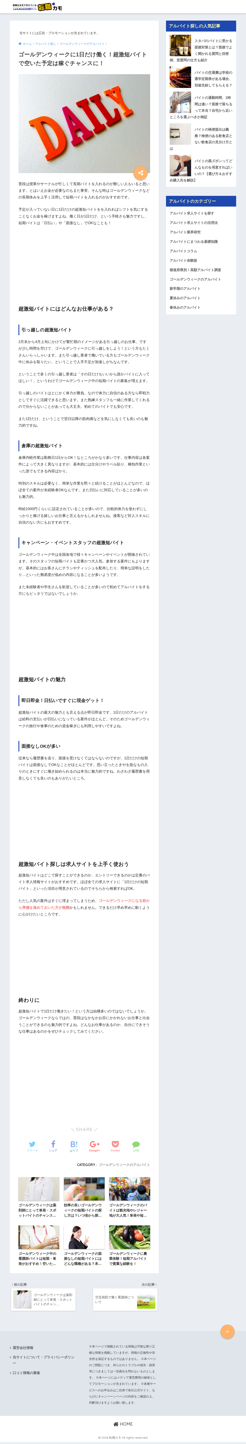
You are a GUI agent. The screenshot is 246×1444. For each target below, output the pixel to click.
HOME (123, 1426)
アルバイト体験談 (184, 271)
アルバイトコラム (184, 262)
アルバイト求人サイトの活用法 (195, 233)
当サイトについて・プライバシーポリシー (43, 1362)
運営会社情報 (23, 1350)
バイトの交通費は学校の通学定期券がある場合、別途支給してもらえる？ (200, 83)
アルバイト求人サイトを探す (193, 223)
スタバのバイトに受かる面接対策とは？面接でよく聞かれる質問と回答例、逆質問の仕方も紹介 (200, 51)
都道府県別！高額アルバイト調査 (197, 281)
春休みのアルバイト (186, 319)
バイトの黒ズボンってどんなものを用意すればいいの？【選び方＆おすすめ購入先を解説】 (200, 180)
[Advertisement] (84, 262)
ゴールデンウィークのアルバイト (124, 1165)
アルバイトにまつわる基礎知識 (195, 252)
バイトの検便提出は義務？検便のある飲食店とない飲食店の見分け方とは (200, 148)
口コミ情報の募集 (26, 1375)
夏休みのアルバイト (186, 310)
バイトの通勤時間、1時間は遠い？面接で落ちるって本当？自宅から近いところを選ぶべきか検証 (200, 115)
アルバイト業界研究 (186, 242)
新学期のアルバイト (186, 300)
